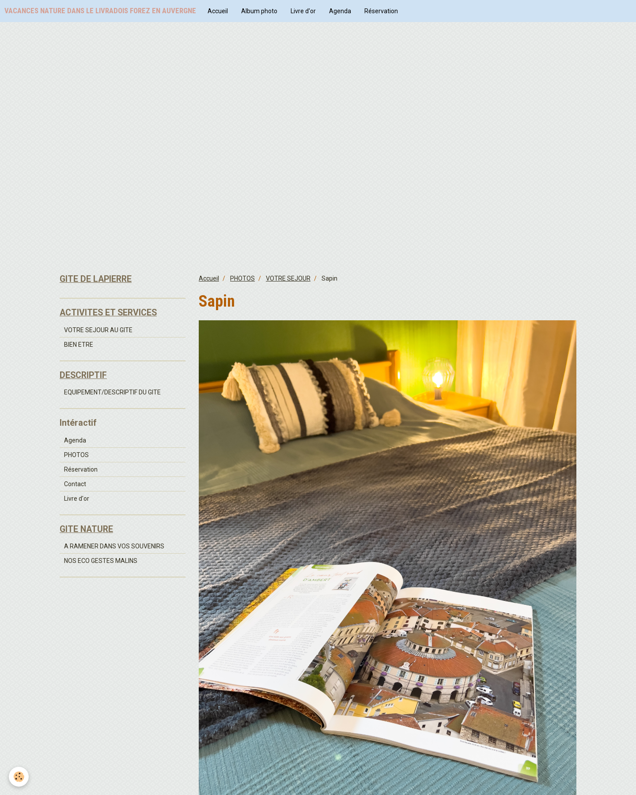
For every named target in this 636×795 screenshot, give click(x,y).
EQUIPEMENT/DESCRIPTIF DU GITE (112, 392)
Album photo (259, 11)
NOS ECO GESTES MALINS (100, 560)
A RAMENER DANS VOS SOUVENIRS (114, 546)
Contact (75, 484)
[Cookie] (19, 777)
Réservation (381, 11)
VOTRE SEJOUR (288, 278)
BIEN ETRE (78, 344)
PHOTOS (242, 278)
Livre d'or (303, 11)
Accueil (218, 11)
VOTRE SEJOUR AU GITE (98, 330)
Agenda (340, 11)
